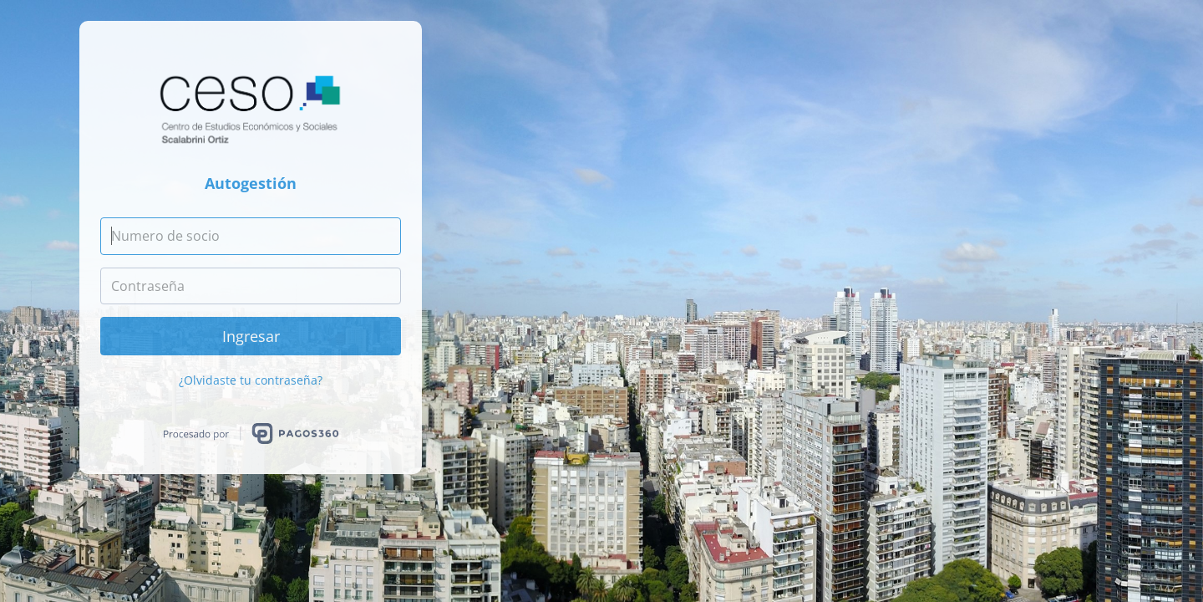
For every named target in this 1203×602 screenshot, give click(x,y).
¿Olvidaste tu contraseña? (250, 380)
